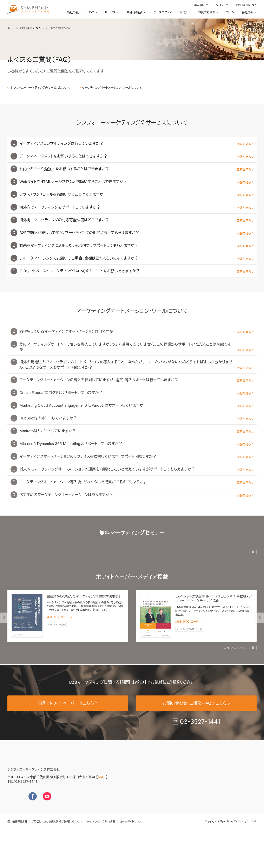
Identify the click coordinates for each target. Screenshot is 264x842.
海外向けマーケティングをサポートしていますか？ (136, 208)
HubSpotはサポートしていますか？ (136, 425)
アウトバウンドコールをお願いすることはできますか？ (136, 195)
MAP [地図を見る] (102, 783)
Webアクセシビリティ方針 (101, 828)
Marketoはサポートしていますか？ (136, 438)
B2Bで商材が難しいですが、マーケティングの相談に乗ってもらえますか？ (136, 233)
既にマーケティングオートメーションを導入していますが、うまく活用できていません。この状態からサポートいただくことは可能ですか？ (136, 354)
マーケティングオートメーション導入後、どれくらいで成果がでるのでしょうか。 (136, 489)
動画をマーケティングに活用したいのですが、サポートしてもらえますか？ (136, 246)
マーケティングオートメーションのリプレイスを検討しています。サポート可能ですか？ (136, 463)
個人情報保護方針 (17, 828)
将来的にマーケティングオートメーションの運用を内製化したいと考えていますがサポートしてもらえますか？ (136, 476)
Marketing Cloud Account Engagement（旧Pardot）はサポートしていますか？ (136, 412)
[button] (93, 14)
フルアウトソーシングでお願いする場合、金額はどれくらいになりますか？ (136, 259)
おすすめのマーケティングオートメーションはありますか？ (136, 502)
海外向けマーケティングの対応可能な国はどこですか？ (136, 220)
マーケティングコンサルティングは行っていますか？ (136, 144)
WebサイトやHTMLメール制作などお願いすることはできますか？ (136, 182)
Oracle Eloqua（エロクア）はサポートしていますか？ (136, 400)
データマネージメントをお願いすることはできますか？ (136, 157)
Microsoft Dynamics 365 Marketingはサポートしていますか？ (136, 451)
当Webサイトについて (132, 828)
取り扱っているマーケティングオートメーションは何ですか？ (136, 338)
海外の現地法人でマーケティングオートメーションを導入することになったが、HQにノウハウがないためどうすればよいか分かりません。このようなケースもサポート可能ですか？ (136, 371)
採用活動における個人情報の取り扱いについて (57, 828)
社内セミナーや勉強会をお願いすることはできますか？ (136, 169)
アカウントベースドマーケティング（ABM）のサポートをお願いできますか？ (136, 271)
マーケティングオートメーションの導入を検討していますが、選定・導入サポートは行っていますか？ (136, 387)
